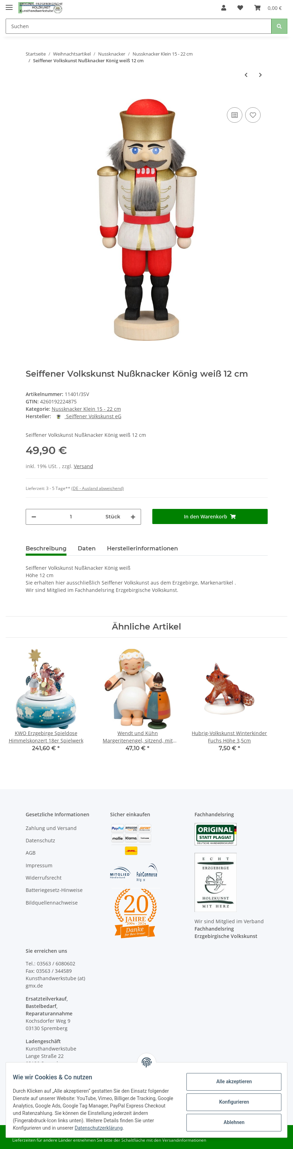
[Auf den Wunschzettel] (253, 115)
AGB (31, 852)
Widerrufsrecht (44, 877)
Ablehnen (229, 1122)
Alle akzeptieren (229, 1081)
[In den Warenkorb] (31, 95)
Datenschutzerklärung (138, 1128)
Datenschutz (40, 840)
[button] (224, 8)
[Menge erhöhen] (133, 516)
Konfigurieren (229, 1102)
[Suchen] (139, 26)
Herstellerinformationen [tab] (142, 548)
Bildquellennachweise (52, 902)
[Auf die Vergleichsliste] (234, 115)
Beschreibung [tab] (46, 548)
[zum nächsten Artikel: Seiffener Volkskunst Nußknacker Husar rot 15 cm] (260, 74)
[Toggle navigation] (9, 4)
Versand (83, 466)
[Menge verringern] (34, 516)
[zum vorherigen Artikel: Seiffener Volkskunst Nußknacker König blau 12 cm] (246, 74)
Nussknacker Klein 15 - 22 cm (86, 409)
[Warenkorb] (268, 8)
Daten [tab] (87, 548)
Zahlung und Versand (51, 828)
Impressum (39, 865)
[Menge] (71, 516)
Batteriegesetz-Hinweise (54, 890)
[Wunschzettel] (240, 8)
